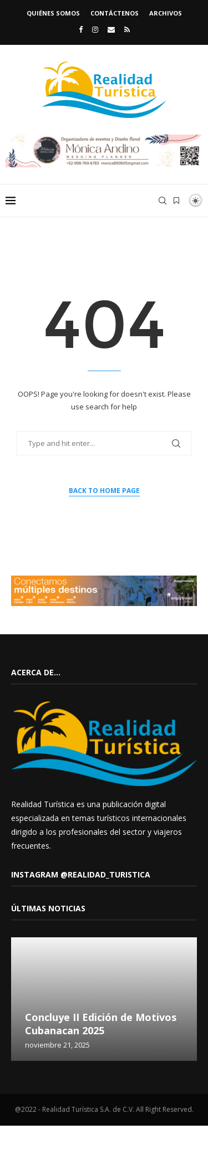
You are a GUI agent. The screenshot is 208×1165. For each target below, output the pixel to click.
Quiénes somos (53, 13)
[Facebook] (81, 29)
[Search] (162, 200)
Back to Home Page (104, 490)
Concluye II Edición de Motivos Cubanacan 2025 (100, 1023)
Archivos (165, 13)
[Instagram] (95, 29)
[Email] (111, 29)
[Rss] (127, 29)
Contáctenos (114, 13)
